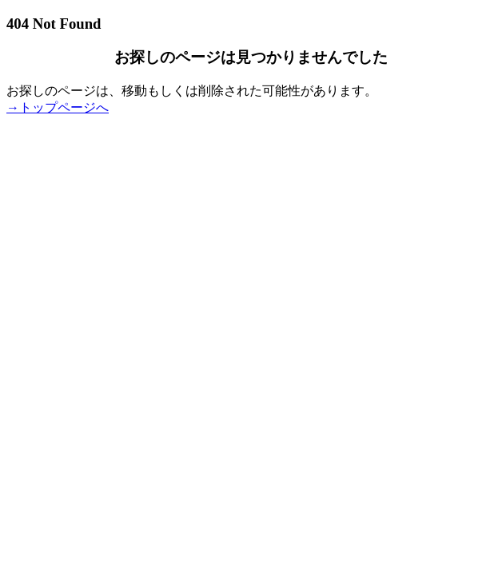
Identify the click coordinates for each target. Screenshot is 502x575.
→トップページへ (57, 107)
